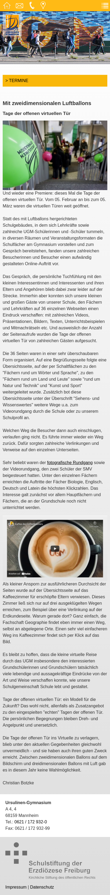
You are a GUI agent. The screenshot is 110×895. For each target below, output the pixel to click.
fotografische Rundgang (70, 462)
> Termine (16, 80)
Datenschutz (42, 887)
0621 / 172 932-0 (30, 822)
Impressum (16, 887)
